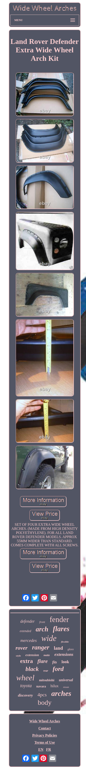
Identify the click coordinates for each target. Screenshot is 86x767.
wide (48, 638)
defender (27, 621)
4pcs (42, 694)
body (45, 702)
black (32, 669)
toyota (26, 685)
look (65, 662)
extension (32, 655)
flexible (65, 641)
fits (54, 662)
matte (47, 655)
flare (42, 661)
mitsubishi (46, 680)
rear (45, 670)
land (58, 648)
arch (42, 629)
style (18, 655)
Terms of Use (44, 742)
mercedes (28, 640)
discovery (25, 695)
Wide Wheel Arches (44, 721)
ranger (40, 647)
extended (25, 631)
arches (61, 693)
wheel (25, 677)
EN (40, 749)
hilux (54, 686)
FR (48, 749)
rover (22, 648)
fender (59, 619)
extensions (63, 654)
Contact (44, 728)
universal (66, 680)
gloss (70, 649)
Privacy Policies (44, 735)
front (42, 622)
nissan (66, 687)
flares (61, 629)
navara (41, 686)
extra (26, 661)
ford (58, 668)
